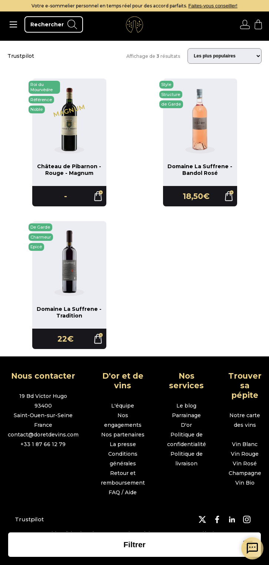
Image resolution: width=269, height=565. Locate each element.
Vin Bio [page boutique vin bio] (245, 482)
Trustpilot (20, 56)
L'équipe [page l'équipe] (122, 405)
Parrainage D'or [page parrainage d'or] (186, 420)
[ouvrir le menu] (13, 24)
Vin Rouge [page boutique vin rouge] (245, 454)
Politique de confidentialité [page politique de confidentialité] (186, 439)
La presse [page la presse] (123, 444)
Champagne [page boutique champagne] (245, 473)
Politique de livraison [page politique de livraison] (186, 459)
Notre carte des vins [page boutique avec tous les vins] (244, 420)
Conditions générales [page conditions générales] (122, 459)
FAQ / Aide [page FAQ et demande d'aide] (123, 492)
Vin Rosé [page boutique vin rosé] (245, 463)
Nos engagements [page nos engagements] (123, 420)
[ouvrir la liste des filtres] (134, 545)
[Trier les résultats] (224, 56)
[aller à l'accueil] (134, 24)
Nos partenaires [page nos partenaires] (123, 434)
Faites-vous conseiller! (213, 6)
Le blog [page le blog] (186, 405)
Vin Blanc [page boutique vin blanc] (245, 444)
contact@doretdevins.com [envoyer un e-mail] (43, 434)
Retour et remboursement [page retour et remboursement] (123, 478)
